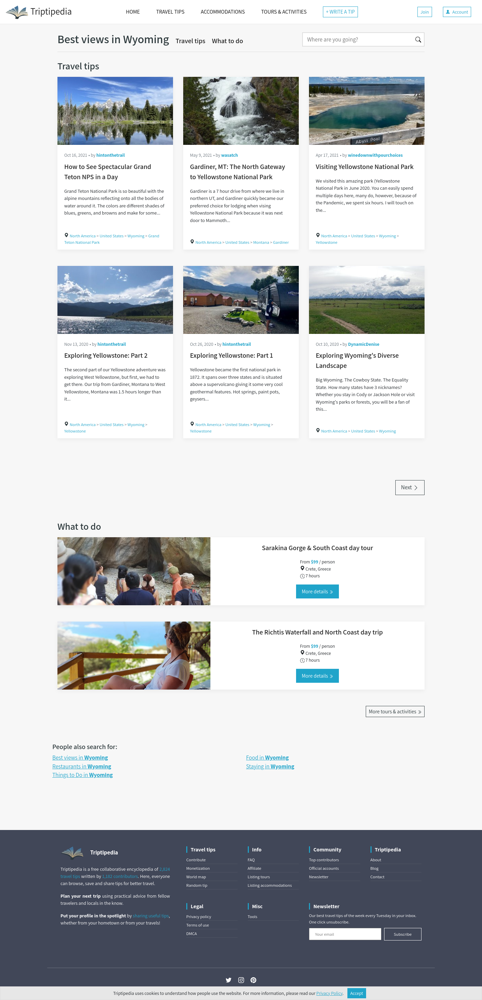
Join (424, 12)
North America (83, 236)
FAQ (251, 860)
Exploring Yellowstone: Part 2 (106, 355)
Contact (377, 877)
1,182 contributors (120, 876)
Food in (267, 757)
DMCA (191, 933)
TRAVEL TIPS (170, 11)
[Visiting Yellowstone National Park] (367, 111)
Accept (356, 993)
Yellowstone (327, 242)
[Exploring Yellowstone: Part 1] (241, 300)
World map (196, 877)
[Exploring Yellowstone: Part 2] (115, 300)
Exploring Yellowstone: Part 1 (231, 355)
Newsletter (318, 877)
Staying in (270, 766)
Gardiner (281, 242)
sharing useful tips (151, 916)
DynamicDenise (363, 344)
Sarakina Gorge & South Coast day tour (317, 547)
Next (410, 487)
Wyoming (135, 236)
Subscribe (403, 934)
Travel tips (191, 40)
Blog (375, 868)
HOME (133, 11)
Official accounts (324, 868)
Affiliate (254, 868)
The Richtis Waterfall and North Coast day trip (317, 632)
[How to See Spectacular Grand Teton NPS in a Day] (115, 111)
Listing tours (259, 877)
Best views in (80, 757)
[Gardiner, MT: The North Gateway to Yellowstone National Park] (241, 111)
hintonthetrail (110, 155)
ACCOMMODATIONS (223, 11)
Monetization (198, 868)
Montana (261, 242)
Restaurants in (81, 766)
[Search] (357, 39)
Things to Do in (82, 775)
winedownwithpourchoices (375, 155)
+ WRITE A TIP (340, 12)
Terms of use (197, 925)
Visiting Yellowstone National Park (365, 166)
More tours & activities (395, 711)
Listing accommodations (270, 885)
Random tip (196, 885)
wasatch (229, 155)
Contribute (196, 860)
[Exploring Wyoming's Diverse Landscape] (367, 300)
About (376, 860)
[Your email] (345, 934)
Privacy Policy (329, 993)
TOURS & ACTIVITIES (284, 11)
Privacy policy (198, 916)
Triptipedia (38, 12)
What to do (227, 40)
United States (112, 236)
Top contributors (324, 860)
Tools (252, 916)
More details (317, 591)
